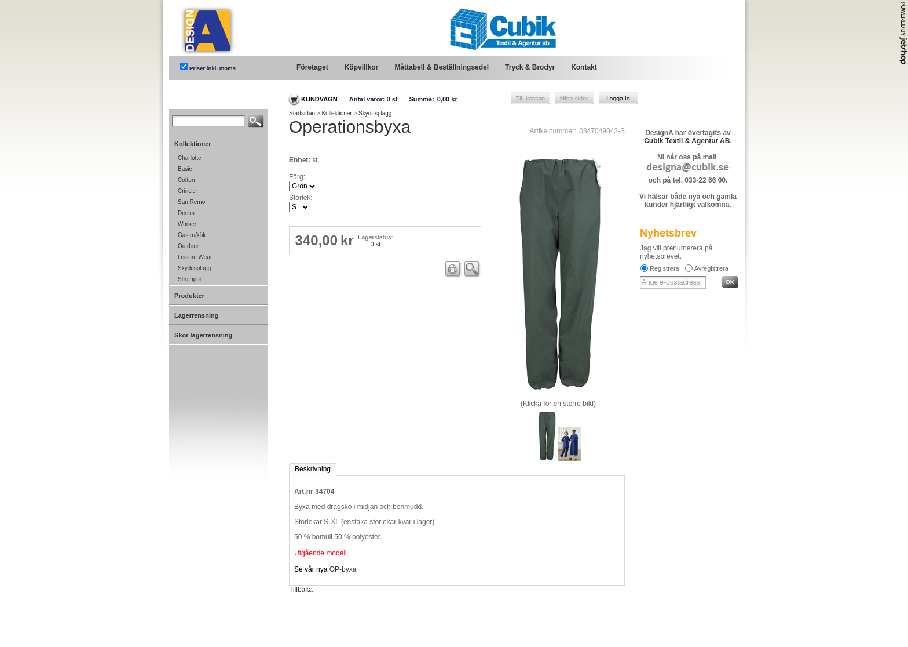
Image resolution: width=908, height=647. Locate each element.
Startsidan (302, 113)
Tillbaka (301, 590)
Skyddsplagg (374, 113)
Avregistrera (711, 268)
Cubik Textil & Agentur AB (687, 141)
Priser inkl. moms (212, 68)
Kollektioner (336, 113)
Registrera (664, 268)
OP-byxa (343, 569)
